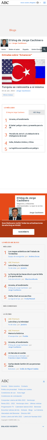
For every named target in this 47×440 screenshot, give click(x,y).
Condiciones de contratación (11, 396)
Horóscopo (31, 400)
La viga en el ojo (14, 299)
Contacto (24, 386)
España (25, 49)
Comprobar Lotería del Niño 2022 (13, 400)
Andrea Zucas (34, 256)
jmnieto (24, 268)
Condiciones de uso (8, 393)
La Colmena (38, 410)
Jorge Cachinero (23, 91)
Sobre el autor (14, 49)
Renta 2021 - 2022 (8, 403)
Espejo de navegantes (16, 256)
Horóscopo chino (22, 403)
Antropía (24, 410)
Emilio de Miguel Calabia (29, 369)
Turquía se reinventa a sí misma (23, 87)
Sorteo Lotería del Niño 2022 (11, 417)
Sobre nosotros (14, 386)
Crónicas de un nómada (17, 356)
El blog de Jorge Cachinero (26, 40)
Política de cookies (25, 389)
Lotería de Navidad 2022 (32, 417)
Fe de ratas (12, 268)
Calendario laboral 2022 (24, 407)
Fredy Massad (29, 299)
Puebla (25, 336)
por (18, 43)
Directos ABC (26, 413)
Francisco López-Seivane (17, 358)
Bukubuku (12, 369)
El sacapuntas (13, 336)
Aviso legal (21, 393)
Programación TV (7, 407)
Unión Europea (37, 49)
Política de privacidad (9, 389)
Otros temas (8, 95)
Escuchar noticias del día (10, 410)
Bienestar (37, 407)
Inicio (4, 49)
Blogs (31, 410)
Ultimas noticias (35, 403)
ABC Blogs (36, 112)
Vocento (4, 386)
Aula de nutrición (14, 279)
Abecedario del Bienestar (10, 413)
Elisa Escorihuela (31, 279)
